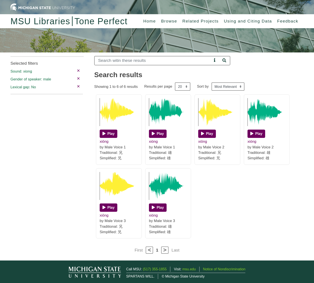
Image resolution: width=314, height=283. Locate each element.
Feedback (287, 21)
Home (149, 21)
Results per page (158, 86)
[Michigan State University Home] (42, 7)
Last (175, 250)
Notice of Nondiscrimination (224, 269)
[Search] (153, 60)
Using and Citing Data (248, 21)
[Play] (108, 134)
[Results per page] (182, 86)
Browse (169, 21)
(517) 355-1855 (155, 269)
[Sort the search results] (228, 86)
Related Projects (200, 21)
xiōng (104, 141)
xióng (153, 141)
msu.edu (189, 269)
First (139, 250)
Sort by (203, 86)
